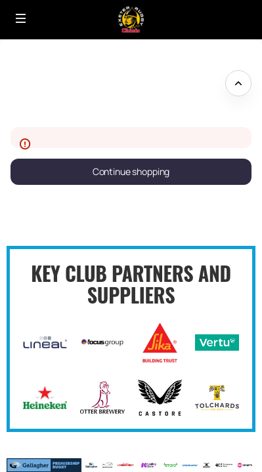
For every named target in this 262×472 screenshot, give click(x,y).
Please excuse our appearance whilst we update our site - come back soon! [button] (106, 83)
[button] (21, 18)
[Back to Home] (131, 19)
